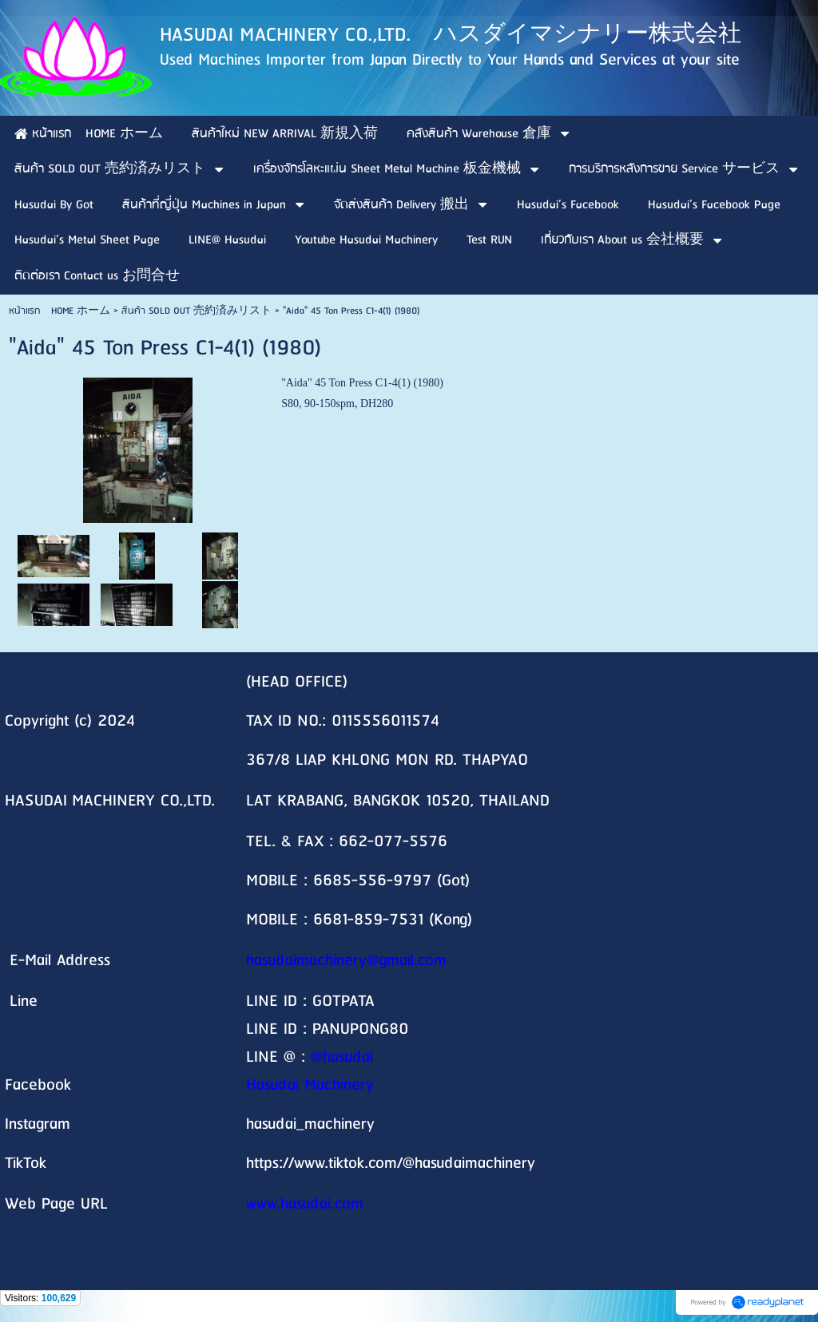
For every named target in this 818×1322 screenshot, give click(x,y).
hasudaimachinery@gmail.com (346, 961)
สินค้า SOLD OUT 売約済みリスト (196, 311)
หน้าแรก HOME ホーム (59, 311)
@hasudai (342, 1057)
